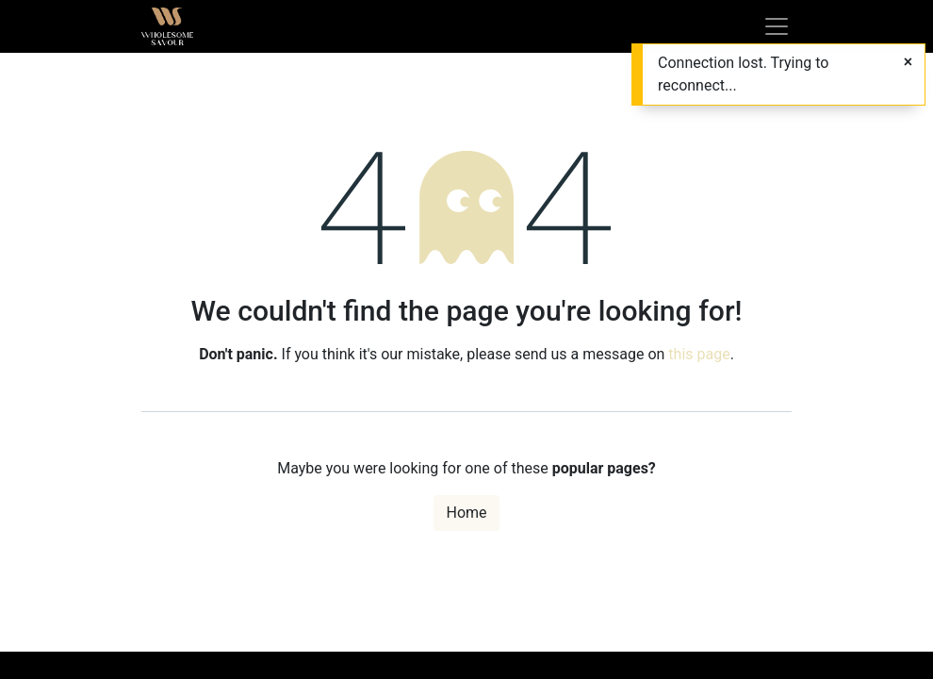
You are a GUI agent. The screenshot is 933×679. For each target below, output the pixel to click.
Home (466, 513)
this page (698, 354)
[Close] (908, 62)
